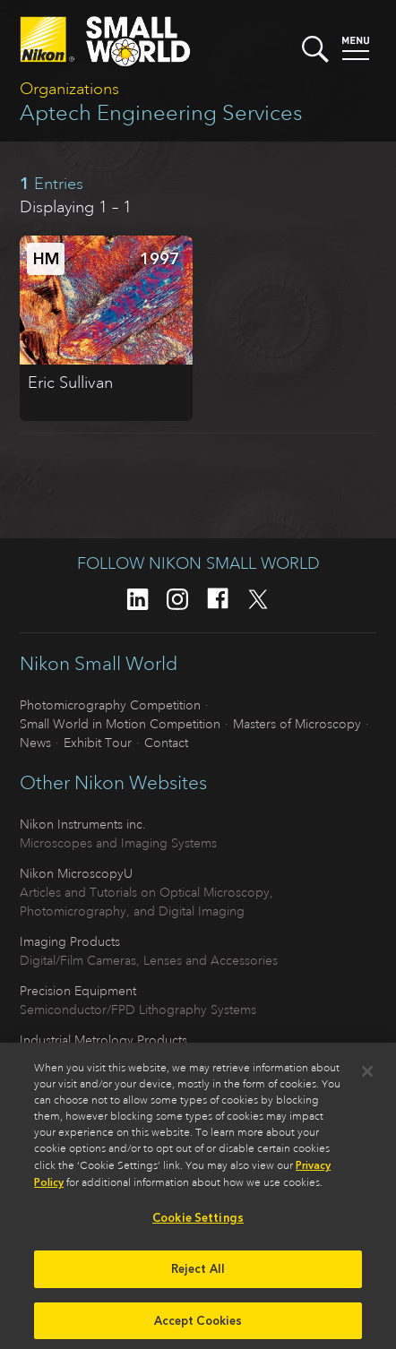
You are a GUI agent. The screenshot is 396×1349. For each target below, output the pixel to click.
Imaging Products (70, 941)
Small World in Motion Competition (120, 724)
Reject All (198, 1273)
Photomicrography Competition (110, 705)
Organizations (69, 89)
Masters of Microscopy (297, 724)
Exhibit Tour (98, 743)
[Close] (367, 1076)
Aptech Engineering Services (161, 112)
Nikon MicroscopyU (76, 873)
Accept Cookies (198, 1325)
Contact (166, 743)
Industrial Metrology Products (103, 1040)
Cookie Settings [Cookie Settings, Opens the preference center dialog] (198, 1223)
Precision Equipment (78, 991)
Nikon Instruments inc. (83, 824)
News (35, 743)
